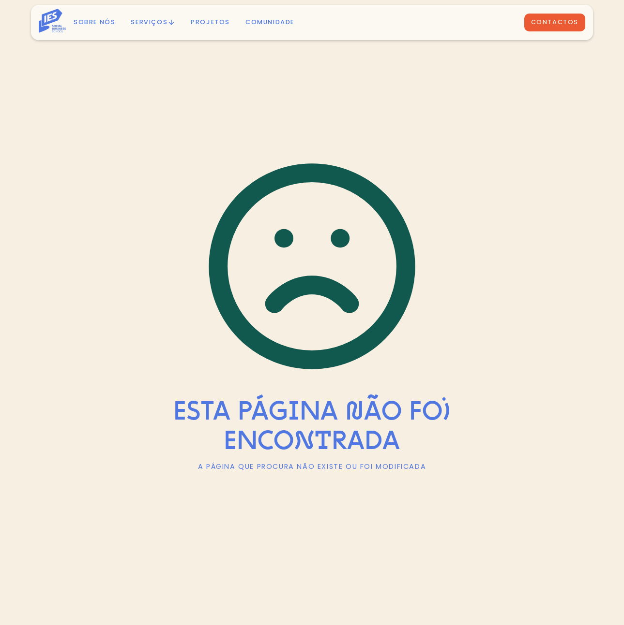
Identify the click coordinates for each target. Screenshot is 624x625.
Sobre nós (94, 22)
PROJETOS (210, 22)
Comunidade (269, 22)
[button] (153, 22)
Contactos (554, 22)
